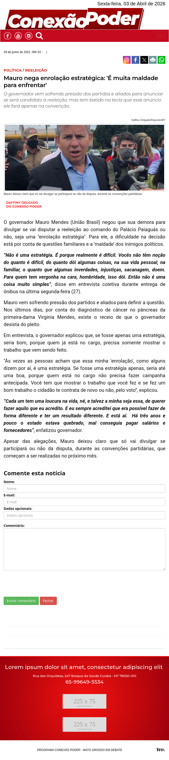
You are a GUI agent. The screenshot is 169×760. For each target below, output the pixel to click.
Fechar (48, 600)
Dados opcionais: (18, 508)
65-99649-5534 (85, 682)
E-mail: (9, 495)
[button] (40, 35)
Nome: (9, 481)
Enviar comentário (21, 600)
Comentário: (14, 525)
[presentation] (40, 583)
